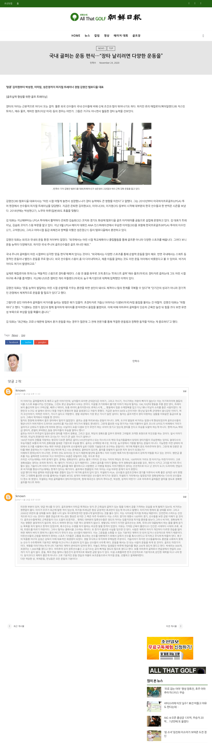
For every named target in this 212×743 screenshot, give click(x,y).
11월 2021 (153, 460)
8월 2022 (152, 426)
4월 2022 (152, 439)
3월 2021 (152, 486)
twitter (27, 371)
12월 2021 (153, 456)
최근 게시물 (19, 715)
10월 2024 (153, 320)
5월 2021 (152, 482)
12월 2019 (153, 550)
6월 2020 (152, 524)
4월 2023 (152, 396)
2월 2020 (152, 541)
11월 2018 (153, 605)
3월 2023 (152, 401)
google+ (41, 371)
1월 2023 (152, 409)
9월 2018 (152, 613)
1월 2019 (152, 596)
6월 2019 (152, 575)
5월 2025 (152, 290)
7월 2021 (152, 477)
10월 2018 (153, 609)
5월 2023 (152, 392)
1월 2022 (152, 452)
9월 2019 (152, 562)
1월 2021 (152, 494)
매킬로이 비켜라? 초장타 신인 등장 (182, 195)
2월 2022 (152, 448)
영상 (106, 35)
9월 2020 (152, 511)
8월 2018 (152, 618)
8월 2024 (152, 329)
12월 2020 (153, 499)
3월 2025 (152, 299)
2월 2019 (152, 592)
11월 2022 (153, 418)
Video (155, 251)
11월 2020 (153, 503)
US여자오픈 (158, 239)
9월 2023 (152, 375)
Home (76, 35)
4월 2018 (152, 635)
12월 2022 (153, 414)
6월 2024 (152, 337)
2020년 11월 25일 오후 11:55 (31, 422)
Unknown (23, 418)
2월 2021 (152, 490)
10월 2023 (153, 371)
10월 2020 (153, 507)
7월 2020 (152, 520)
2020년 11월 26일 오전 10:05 (31, 561)
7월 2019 (152, 571)
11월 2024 (153, 316)
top (111, 52)
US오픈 (155, 245)
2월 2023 (152, 405)
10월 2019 (153, 558)
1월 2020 (152, 545)
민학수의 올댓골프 (103, 738)
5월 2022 (152, 435)
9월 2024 (152, 324)
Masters (156, 227)
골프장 (136, 35)
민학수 (93, 68)
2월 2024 (152, 354)
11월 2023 (153, 367)
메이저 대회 (121, 35)
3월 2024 (152, 350)
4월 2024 (152, 346)
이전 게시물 (125, 715)
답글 (138, 419)
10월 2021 (153, 465)
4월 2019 (152, 584)
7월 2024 (152, 333)
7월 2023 (152, 384)
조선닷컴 (8, 4)
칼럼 (97, 35)
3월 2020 (152, 537)
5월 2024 (152, 341)
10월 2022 (153, 422)
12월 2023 (153, 362)
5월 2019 (152, 579)
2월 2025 (152, 303)
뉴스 (87, 35)
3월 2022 (152, 443)
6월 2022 (152, 431)
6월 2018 (152, 626)
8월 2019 (152, 567)
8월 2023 (152, 379)
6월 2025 (152, 286)
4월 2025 (152, 294)
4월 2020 (152, 533)
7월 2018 (152, 622)
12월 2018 (153, 601)
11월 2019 (153, 554)
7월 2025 (152, 282)
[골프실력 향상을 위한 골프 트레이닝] (26, 103)
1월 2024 (152, 358)
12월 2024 (153, 312)
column (156, 257)
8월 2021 (152, 473)
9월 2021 (152, 469)
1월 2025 (152, 307)
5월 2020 (152, 528)
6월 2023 (152, 388)
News (101, 52)
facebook (12, 371)
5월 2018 (152, 630)
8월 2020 (152, 516)
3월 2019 (152, 588)
